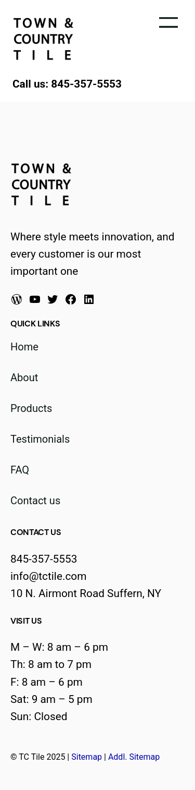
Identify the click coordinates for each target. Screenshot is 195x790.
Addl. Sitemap (134, 757)
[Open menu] (168, 22)
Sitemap (86, 757)
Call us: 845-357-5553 (67, 84)
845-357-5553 (43, 559)
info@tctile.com (48, 576)
